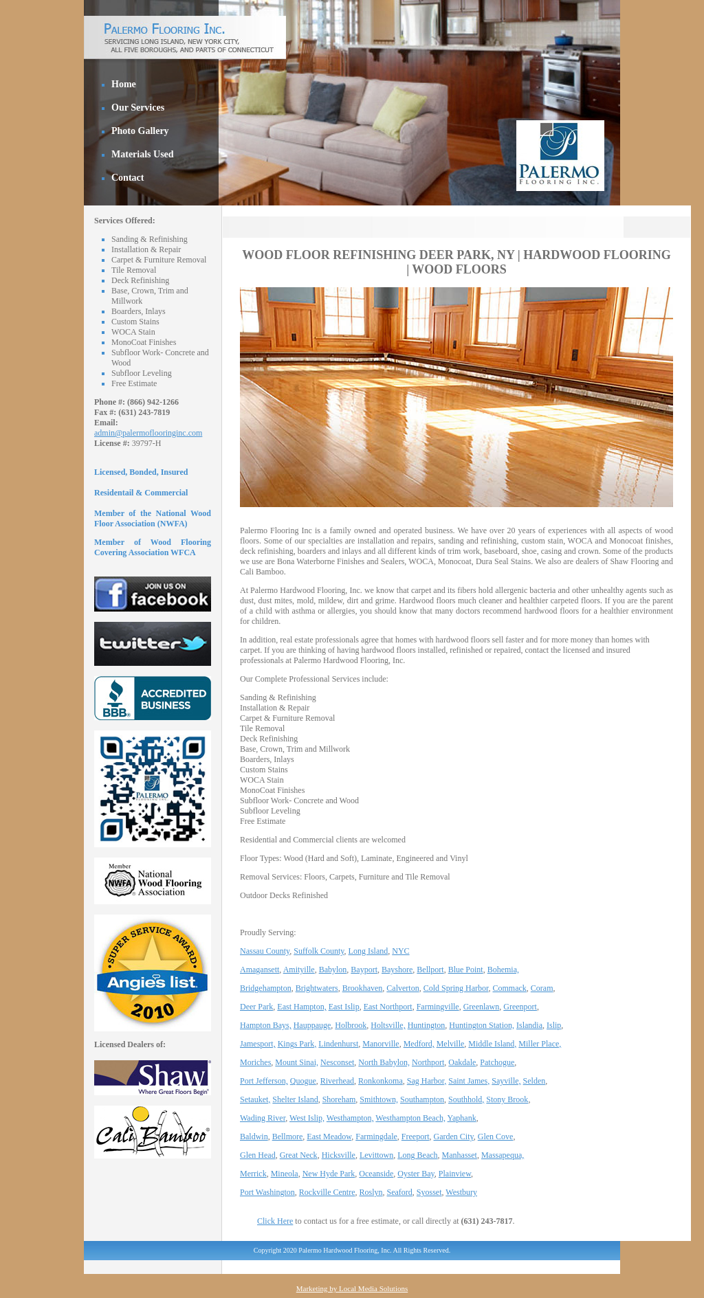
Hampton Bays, (266, 1025)
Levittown (376, 1155)
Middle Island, (492, 1044)
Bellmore (287, 1136)
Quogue (303, 1081)
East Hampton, (301, 1006)
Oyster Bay (415, 1173)
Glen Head (258, 1155)
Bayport (364, 969)
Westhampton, (350, 1118)
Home (123, 84)
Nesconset (337, 1062)
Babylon (333, 969)
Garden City (454, 1136)
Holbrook (350, 1025)
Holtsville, (388, 1025)
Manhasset (459, 1155)
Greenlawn (481, 1006)
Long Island (368, 951)
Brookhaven (362, 988)
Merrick (253, 1173)
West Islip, (306, 1118)
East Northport (388, 1006)
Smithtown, (379, 1099)
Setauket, (255, 1099)
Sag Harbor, (427, 1081)
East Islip (344, 1006)
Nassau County (264, 951)
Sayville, (506, 1081)
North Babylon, (384, 1062)
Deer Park (256, 1006)
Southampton (422, 1099)
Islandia (529, 1025)
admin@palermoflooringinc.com (148, 433)
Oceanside (376, 1173)
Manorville (380, 1044)
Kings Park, (297, 1044)
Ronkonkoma (380, 1081)
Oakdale (462, 1062)
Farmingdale (376, 1136)
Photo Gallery (140, 131)
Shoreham (339, 1099)
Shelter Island (295, 1099)
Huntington (427, 1025)
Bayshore (397, 969)
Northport (428, 1062)
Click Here (275, 1221)
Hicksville (338, 1155)
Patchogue (497, 1062)
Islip (554, 1025)
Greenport (520, 1006)
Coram (542, 988)
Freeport (416, 1136)
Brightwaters (317, 988)
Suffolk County (319, 951)
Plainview (455, 1173)
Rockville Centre (327, 1192)
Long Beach (417, 1155)
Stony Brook (507, 1099)
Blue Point (465, 969)
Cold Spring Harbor (456, 988)
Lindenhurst (338, 1044)
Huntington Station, (481, 1025)
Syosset (429, 1192)
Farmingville (438, 1006)
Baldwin (254, 1136)
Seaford (399, 1192)
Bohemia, (503, 969)
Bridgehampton (266, 988)
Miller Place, (539, 1044)
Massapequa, (502, 1155)
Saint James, (469, 1081)
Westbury (461, 1192)
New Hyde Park (328, 1173)
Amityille (299, 969)
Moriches (255, 1062)
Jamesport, (258, 1044)
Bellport (430, 969)
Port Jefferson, (264, 1081)
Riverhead (337, 1081)
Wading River (262, 1118)
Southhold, (466, 1099)
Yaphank (462, 1118)
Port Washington (267, 1192)
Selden (534, 1081)
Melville (451, 1044)
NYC (400, 951)
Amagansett (259, 969)
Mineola (284, 1173)
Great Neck (299, 1155)
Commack (510, 988)
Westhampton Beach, (410, 1118)
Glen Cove (496, 1136)
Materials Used (142, 154)
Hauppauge (312, 1025)
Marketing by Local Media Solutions (352, 1288)
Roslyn (370, 1192)
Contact (127, 177)
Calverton (402, 988)
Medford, (419, 1044)
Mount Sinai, (296, 1062)
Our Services (137, 107)
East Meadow (329, 1136)
